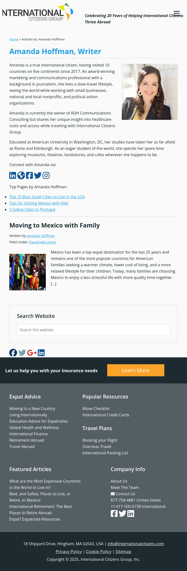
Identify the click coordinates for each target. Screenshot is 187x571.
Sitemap (123, 551)
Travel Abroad (22, 446)
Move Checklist (96, 408)
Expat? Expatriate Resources (34, 519)
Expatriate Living (42, 242)
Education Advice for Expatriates (38, 421)
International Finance (28, 434)
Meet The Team (125, 487)
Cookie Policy (98, 551)
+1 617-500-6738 (126, 506)
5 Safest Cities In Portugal (32, 209)
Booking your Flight (99, 440)
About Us (119, 481)
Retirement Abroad (26, 440)
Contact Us (123, 493)
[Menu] (176, 12)
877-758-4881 (123, 500)
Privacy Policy (69, 551)
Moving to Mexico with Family (54, 225)
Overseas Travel (96, 446)
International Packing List (105, 453)
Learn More (136, 370)
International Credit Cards (105, 415)
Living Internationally (28, 415)
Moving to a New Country (32, 408)
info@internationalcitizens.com (136, 543)
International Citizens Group (37, 11)
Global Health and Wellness (34, 427)
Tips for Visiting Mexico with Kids (38, 203)
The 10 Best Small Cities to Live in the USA (47, 197)
